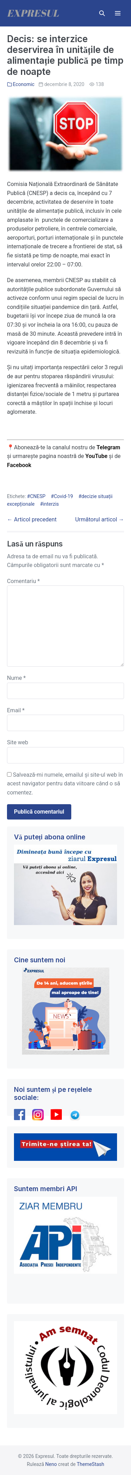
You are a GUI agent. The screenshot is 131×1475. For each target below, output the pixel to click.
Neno (51, 1464)
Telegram (108, 447)
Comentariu (23, 581)
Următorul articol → (99, 519)
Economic (24, 84)
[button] (102, 13)
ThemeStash (90, 1464)
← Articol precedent (32, 519)
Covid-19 (63, 496)
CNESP (37, 496)
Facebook (20, 465)
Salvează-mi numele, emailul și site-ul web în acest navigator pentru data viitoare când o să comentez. (65, 783)
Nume (16, 678)
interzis (51, 504)
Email (15, 710)
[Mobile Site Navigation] (117, 13)
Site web (17, 742)
